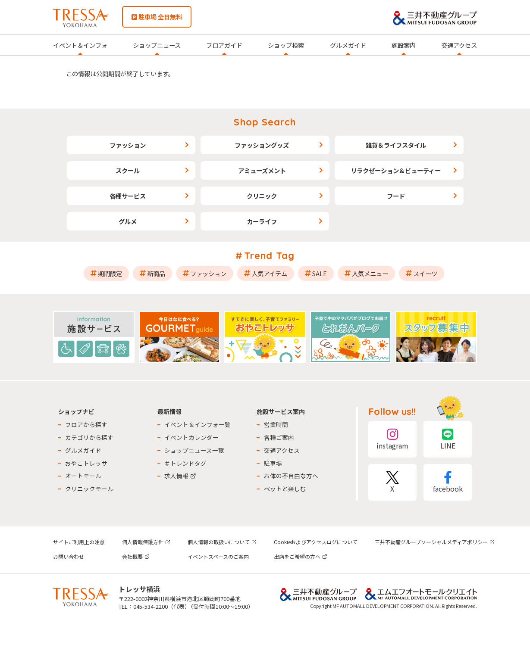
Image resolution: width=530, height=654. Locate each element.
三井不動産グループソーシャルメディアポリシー (435, 541)
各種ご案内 (279, 437)
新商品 (156, 273)
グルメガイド (348, 45)
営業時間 (276, 424)
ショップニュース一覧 (194, 450)
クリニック (262, 195)
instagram (392, 439)
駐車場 (273, 463)
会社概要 (136, 556)
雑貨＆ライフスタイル (396, 144)
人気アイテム (269, 273)
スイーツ (425, 273)
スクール (128, 170)
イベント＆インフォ (80, 45)
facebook (447, 482)
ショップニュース (157, 45)
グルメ (128, 221)
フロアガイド (224, 45)
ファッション (128, 144)
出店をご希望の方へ (300, 556)
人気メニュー (370, 273)
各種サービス (128, 195)
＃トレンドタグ (185, 463)
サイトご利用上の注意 (79, 541)
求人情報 (180, 475)
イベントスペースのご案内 (218, 556)
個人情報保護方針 (146, 541)
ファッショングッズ (262, 144)
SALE (319, 273)
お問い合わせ (68, 556)
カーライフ (262, 221)
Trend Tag (269, 255)
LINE (447, 439)
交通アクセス (459, 45)
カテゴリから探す (89, 437)
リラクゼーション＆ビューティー (396, 170)
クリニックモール (89, 488)
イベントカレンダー (191, 437)
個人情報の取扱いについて (222, 541)
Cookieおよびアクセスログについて (316, 541)
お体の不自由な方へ (291, 475)
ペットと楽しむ (285, 488)
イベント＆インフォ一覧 (197, 424)
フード (396, 195)
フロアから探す (86, 424)
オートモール (83, 475)
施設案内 (404, 45)
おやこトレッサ (86, 463)
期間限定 (110, 273)
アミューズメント (262, 170)
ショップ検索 (286, 45)
